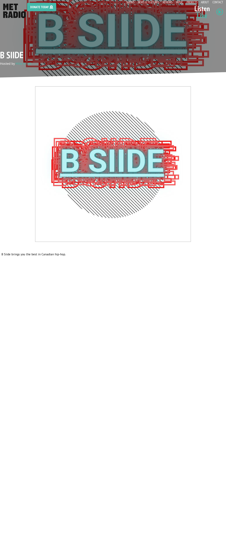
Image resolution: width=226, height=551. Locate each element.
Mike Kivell (24, 63)
